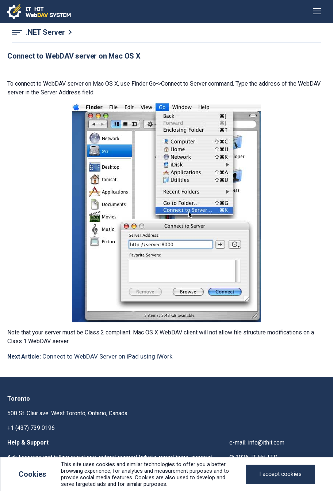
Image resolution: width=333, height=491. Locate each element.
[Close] (280, 474)
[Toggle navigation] (317, 11)
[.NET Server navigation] (166, 32)
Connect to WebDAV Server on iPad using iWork (107, 356)
